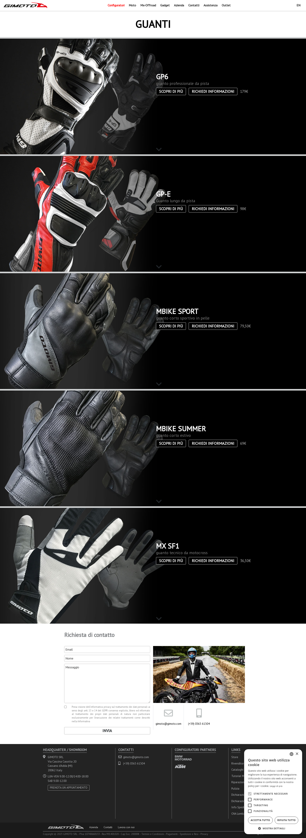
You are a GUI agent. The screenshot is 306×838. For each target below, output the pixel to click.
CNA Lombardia (240, 813)
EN (298, 5)
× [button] (296, 754)
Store (234, 757)
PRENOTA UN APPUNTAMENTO (68, 787)
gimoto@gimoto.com (168, 724)
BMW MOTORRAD (183, 758)
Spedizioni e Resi (189, 834)
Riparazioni (238, 782)
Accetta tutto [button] (260, 820)
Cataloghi (237, 769)
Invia (107, 730)
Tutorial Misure (240, 776)
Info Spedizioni (240, 807)
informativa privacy (101, 706)
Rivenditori (238, 763)
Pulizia (235, 788)
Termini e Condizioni (152, 834)
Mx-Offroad (148, 5)
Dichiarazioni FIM (241, 801)
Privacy (204, 834)
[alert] (273, 791)
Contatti (193, 5)
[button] (273, 828)
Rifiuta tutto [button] (286, 820)
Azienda (179, 5)
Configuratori (116, 5)
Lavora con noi (126, 827)
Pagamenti (172, 834)
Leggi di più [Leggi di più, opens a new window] (276, 786)
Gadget (165, 5)
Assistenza (210, 5)
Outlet (226, 5)
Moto (132, 5)
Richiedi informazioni (213, 91)
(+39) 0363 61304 (199, 724)
